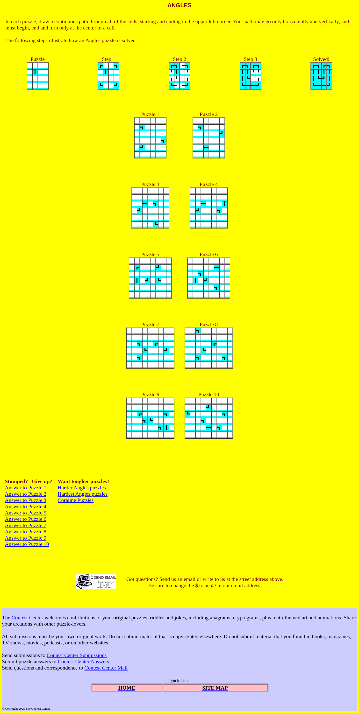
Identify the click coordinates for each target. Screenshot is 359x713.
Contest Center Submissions (77, 655)
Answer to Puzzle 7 (25, 525)
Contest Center (27, 617)
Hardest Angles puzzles (83, 494)
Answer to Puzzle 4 (25, 506)
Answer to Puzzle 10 (27, 544)
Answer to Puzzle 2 (25, 494)
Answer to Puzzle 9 (25, 538)
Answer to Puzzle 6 (25, 519)
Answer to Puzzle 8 (25, 531)
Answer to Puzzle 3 (25, 500)
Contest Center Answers (83, 661)
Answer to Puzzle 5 (25, 513)
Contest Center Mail (106, 668)
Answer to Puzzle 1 (25, 488)
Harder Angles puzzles (82, 488)
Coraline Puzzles (75, 500)
